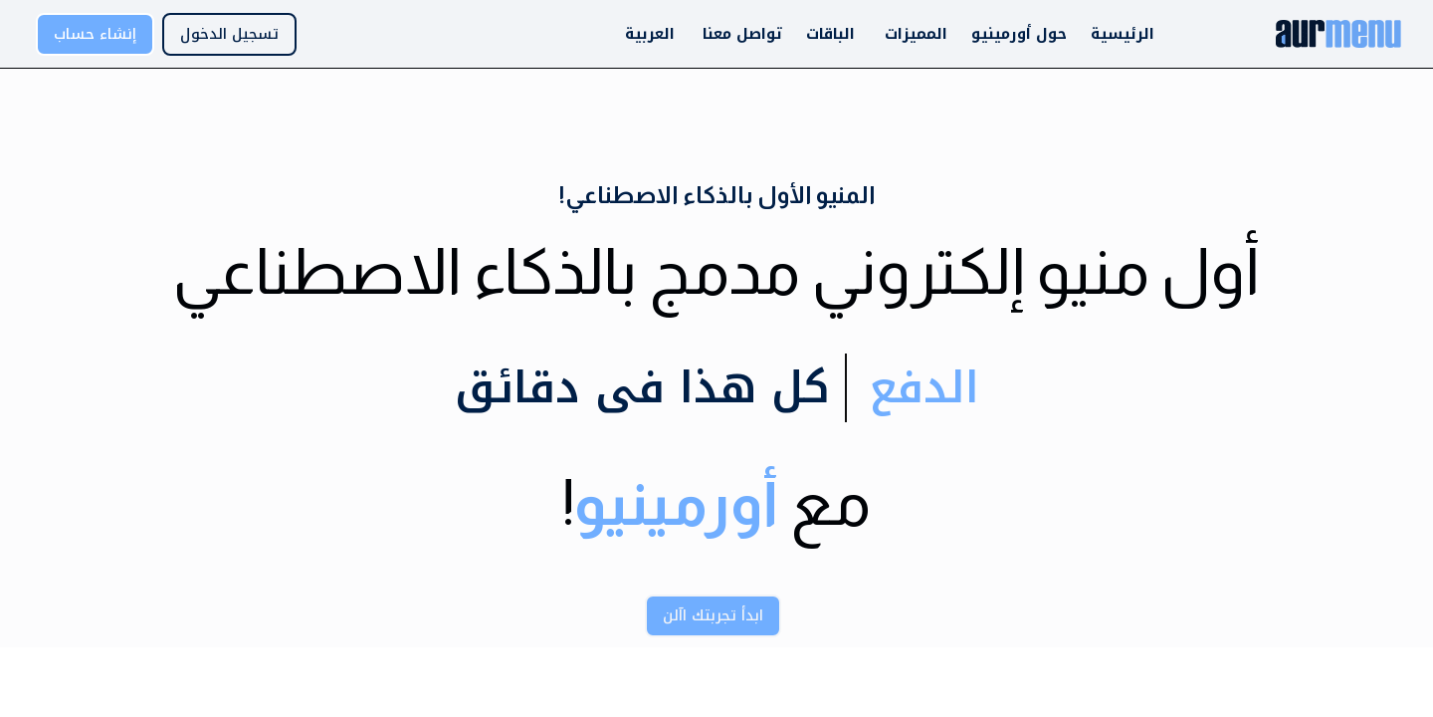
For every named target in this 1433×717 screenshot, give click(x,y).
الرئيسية (1122, 34)
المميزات (916, 34)
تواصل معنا (742, 34)
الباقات (830, 34)
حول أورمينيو (1019, 34)
